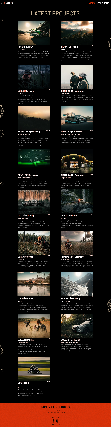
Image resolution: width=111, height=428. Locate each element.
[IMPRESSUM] (55, 417)
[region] (34, 40)
